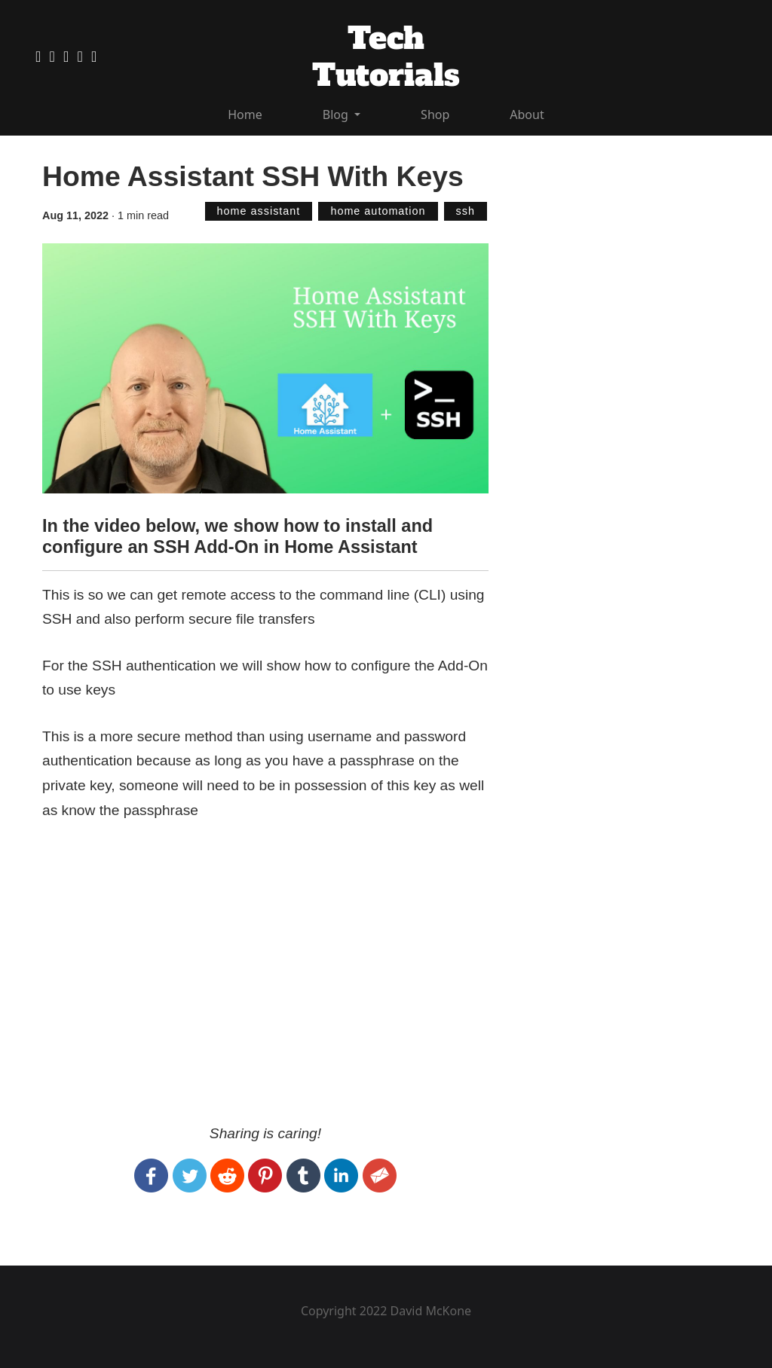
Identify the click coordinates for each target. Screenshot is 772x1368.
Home (245, 114)
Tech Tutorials (386, 57)
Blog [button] (337, 114)
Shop (435, 114)
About (527, 114)
